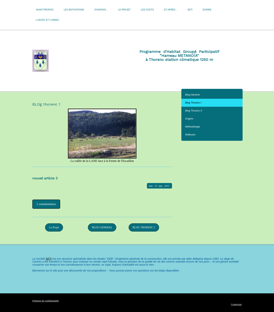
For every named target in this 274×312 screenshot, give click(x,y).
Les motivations (74, 9)
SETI (190, 9)
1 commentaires (46, 204)
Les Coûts (147, 9)
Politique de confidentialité (45, 300)
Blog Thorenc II (193, 110)
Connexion (236, 304)
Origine (189, 118)
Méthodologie (192, 126)
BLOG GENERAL (102, 227)
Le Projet (124, 9)
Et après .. (170, 9)
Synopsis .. (101, 9)
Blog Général (192, 94)
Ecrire (207, 9)
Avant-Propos (44, 9)
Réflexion (190, 134)
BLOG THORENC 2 (144, 227)
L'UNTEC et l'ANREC (47, 20)
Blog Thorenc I (193, 102)
